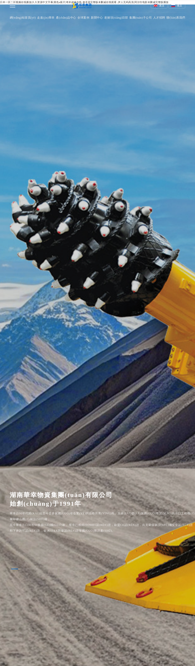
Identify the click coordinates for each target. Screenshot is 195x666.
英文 (159, 5)
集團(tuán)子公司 (140, 17)
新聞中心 (97, 17)
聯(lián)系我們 (175, 17)
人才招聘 (159, 17)
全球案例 (83, 17)
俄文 (176, 5)
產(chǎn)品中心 (66, 17)
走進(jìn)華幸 (45, 17)
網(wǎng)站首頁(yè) (23, 17)
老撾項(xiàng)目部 (116, 17)
